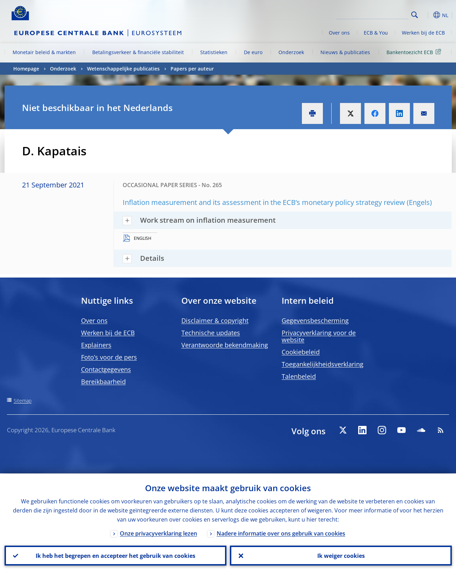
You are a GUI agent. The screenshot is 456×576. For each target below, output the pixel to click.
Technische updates (210, 332)
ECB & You (376, 32)
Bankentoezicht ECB (414, 52)
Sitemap (22, 400)
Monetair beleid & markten (44, 52)
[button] (427, 15)
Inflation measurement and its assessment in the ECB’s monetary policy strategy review (264, 202)
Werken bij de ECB (423, 32)
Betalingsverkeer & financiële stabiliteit (138, 52)
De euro (253, 52)
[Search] (374, 14)
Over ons (339, 32)
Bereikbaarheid (103, 381)
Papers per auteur (192, 68)
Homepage (26, 68)
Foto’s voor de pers (109, 357)
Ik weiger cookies (340, 555)
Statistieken (213, 52)
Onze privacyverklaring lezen (158, 533)
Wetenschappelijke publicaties (123, 68)
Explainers (96, 345)
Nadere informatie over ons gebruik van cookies (281, 533)
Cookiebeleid (301, 352)
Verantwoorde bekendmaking (224, 345)
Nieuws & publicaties (345, 52)
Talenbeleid (299, 376)
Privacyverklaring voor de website (319, 336)
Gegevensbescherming (315, 320)
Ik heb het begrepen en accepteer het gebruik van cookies (115, 555)
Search (414, 15)
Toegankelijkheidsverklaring (322, 364)
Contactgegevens (106, 369)
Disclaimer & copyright (214, 320)
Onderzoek (291, 52)
